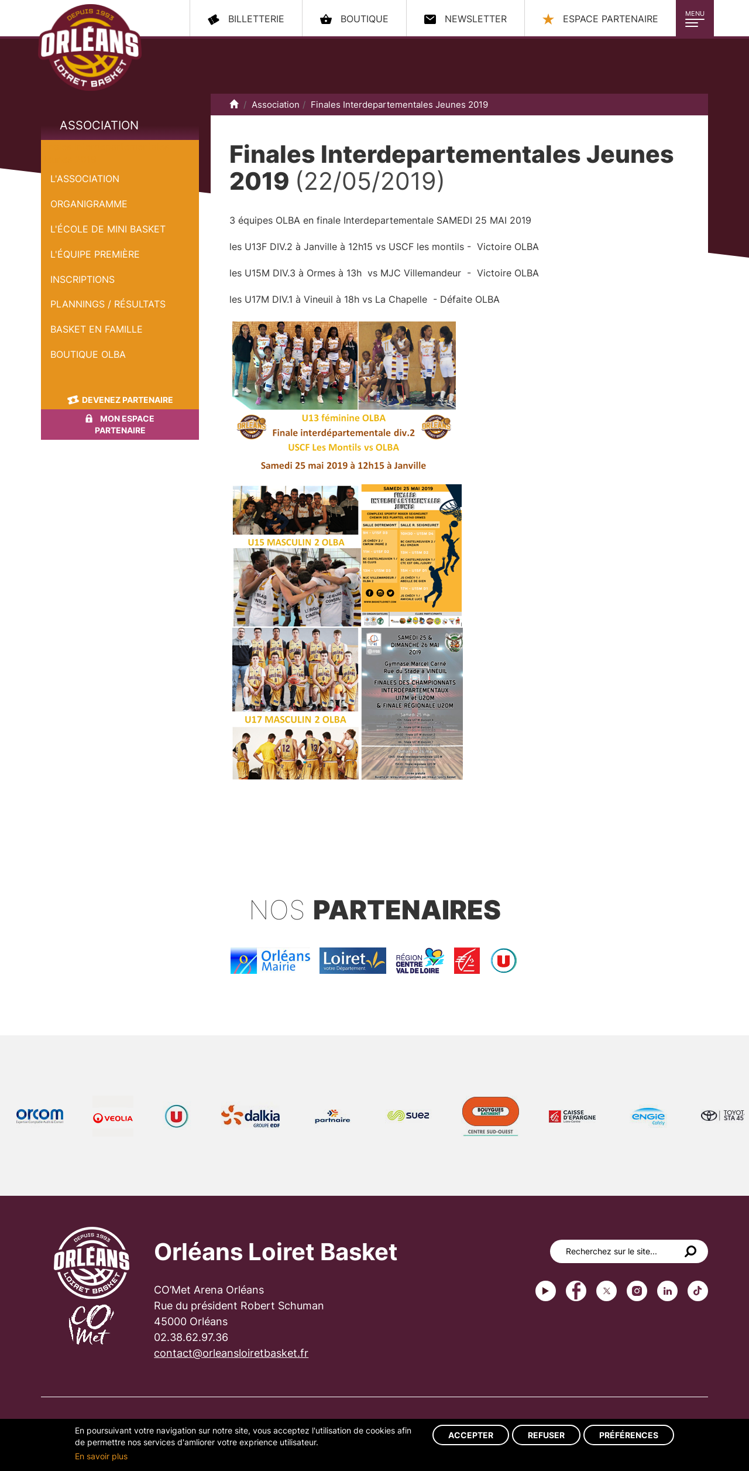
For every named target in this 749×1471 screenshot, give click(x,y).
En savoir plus (101, 1456)
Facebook (576, 1291)
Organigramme (89, 204)
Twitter (606, 1291)
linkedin (667, 1291)
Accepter (470, 1435)
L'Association (84, 178)
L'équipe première (95, 254)
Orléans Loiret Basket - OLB (90, 47)
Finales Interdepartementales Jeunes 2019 (399, 104)
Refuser (546, 1435)
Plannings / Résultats (108, 304)
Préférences (628, 1435)
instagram (637, 1291)
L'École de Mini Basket (108, 229)
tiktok (698, 1291)
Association (99, 125)
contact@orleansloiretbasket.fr (231, 1353)
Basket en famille (96, 329)
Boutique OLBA (88, 354)
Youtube (545, 1291)
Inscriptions (82, 279)
